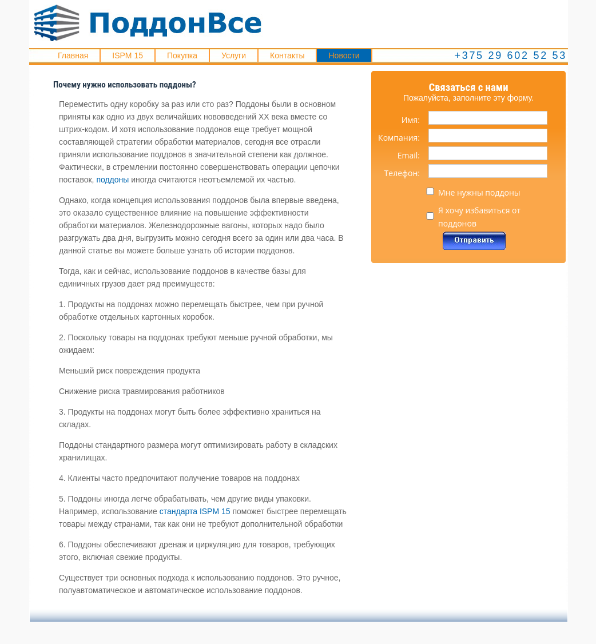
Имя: (411, 119)
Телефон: (402, 173)
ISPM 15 (127, 55)
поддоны (112, 179)
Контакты (287, 55)
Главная (73, 55)
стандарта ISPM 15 (195, 511)
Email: (409, 155)
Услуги (233, 55)
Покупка (182, 55)
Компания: (399, 137)
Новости (343, 55)
